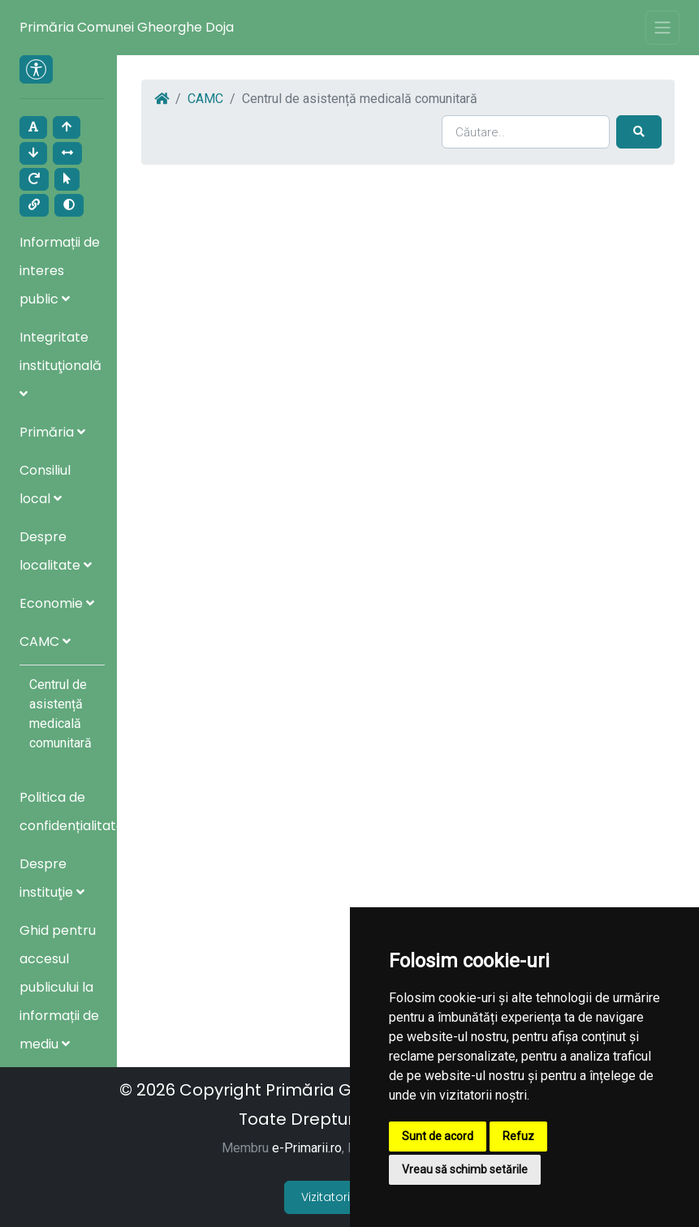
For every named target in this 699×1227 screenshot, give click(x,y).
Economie (56, 603)
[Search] (526, 132)
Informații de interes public (59, 270)
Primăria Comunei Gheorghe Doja (126, 27)
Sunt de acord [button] (437, 1136)
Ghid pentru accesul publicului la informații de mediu (59, 987)
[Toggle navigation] (662, 28)
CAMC (45, 641)
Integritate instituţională (60, 364)
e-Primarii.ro (307, 1148)
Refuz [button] (518, 1136)
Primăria (52, 432)
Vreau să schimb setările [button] (465, 1169)
